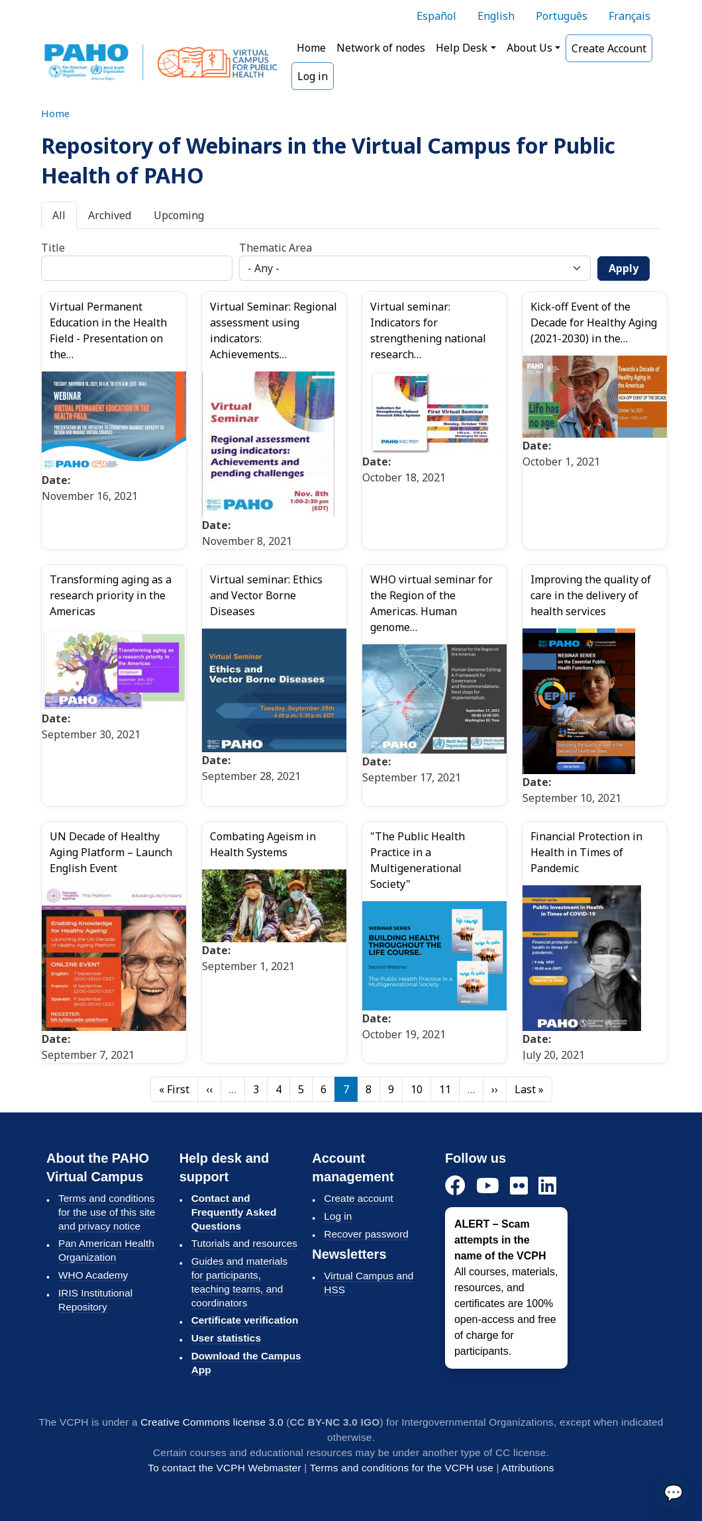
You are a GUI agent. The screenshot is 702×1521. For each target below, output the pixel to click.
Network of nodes (380, 47)
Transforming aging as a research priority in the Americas (111, 595)
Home (311, 47)
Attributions (527, 1467)
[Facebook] (455, 1186)
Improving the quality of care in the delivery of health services (590, 595)
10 (417, 1089)
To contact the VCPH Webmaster (224, 1467)
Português (561, 16)
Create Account (609, 48)
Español (436, 16)
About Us (529, 47)
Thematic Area (275, 247)
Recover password (366, 1234)
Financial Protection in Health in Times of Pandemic (586, 852)
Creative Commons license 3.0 (211, 1422)
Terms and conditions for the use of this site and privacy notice (106, 1212)
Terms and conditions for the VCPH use (401, 1467)
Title (53, 247)
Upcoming (179, 215)
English (496, 16)
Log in (312, 76)
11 (445, 1089)
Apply (623, 268)
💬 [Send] (673, 1492)
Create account (358, 1198)
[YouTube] (487, 1186)
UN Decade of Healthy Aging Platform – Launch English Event (111, 852)
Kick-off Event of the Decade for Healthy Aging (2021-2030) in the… (593, 322)
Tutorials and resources (244, 1243)
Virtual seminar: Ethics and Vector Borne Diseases (266, 595)
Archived (109, 215)
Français (629, 16)
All (59, 215)
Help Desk (461, 47)
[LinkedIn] (547, 1186)
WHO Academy (93, 1275)
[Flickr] (519, 1186)
